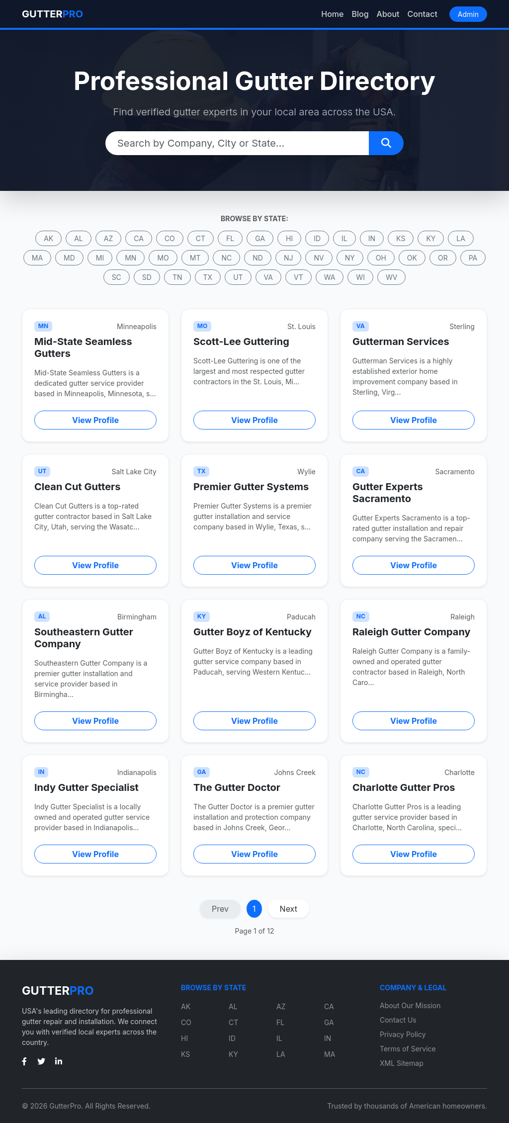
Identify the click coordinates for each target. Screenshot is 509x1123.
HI (289, 238)
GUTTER (52, 14)
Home (332, 14)
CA (139, 238)
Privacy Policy (403, 1034)
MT (195, 258)
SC (116, 277)
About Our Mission (410, 1005)
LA (460, 238)
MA (37, 258)
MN (130, 258)
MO (163, 258)
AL (78, 238)
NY (350, 258)
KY (430, 238)
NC (226, 258)
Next (288, 909)
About (388, 14)
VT (298, 277)
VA (268, 277)
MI (100, 258)
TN (177, 277)
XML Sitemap (402, 1063)
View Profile (95, 420)
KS (400, 238)
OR (443, 258)
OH (381, 258)
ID (317, 238)
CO (170, 238)
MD (69, 258)
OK (412, 258)
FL (230, 238)
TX (208, 277)
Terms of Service (408, 1048)
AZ (108, 238)
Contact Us (398, 1020)
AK (48, 238)
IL (344, 238)
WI (360, 277)
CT (200, 238)
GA (260, 238)
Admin (468, 14)
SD (147, 277)
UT (238, 277)
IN (371, 238)
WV (391, 277)
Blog (359, 14)
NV (319, 258)
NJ (288, 258)
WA (330, 277)
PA (473, 258)
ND (258, 258)
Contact (422, 14)
